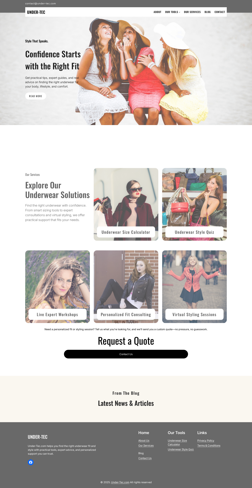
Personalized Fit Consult (123, 336)
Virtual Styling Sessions (194, 336)
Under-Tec (36, 12)
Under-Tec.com (120, 482)
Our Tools (171, 12)
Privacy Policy (205, 440)
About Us (143, 440)
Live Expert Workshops (57, 336)
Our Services (146, 445)
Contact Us (126, 354)
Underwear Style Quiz (194, 254)
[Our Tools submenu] (179, 12)
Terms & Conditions (208, 445)
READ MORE (35, 96)
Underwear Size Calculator (126, 254)
